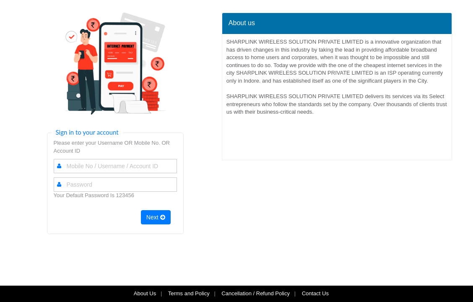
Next (155, 217)
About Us (145, 293)
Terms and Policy (189, 293)
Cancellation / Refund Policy (255, 293)
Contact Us (316, 293)
